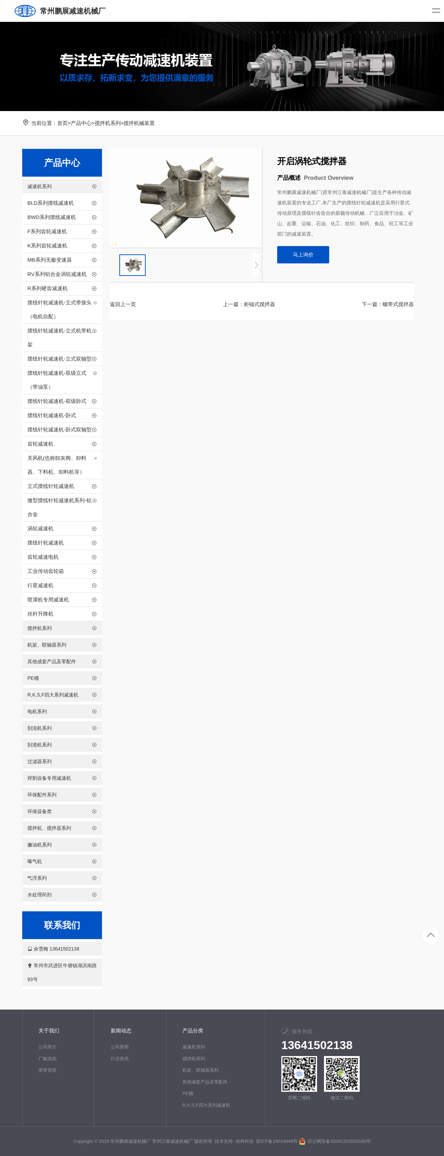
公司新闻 (120, 1046)
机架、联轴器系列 (200, 1070)
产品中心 (81, 123)
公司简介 (48, 1046)
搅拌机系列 (108, 123)
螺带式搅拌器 (398, 304)
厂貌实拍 (48, 1058)
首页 (62, 123)
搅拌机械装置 (139, 123)
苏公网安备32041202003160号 (335, 1141)
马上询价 (303, 255)
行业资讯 (120, 1058)
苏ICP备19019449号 (277, 1141)
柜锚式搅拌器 (259, 304)
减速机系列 (193, 1046)
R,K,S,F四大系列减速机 (206, 1105)
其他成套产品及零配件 (205, 1082)
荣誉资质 (48, 1070)
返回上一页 (123, 304)
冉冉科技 (245, 1141)
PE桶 (187, 1093)
